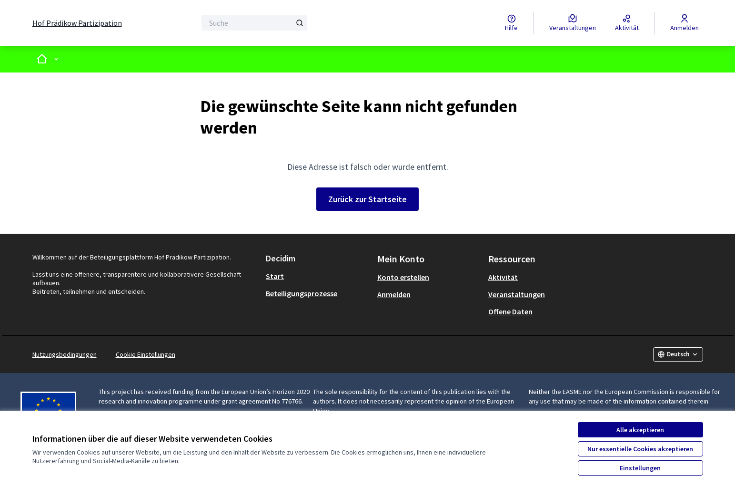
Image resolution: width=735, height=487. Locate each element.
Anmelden (394, 294)
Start (275, 276)
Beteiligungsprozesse (301, 293)
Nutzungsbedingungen (64, 354)
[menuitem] (317, 276)
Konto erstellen (403, 277)
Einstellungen (640, 468)
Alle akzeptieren (640, 429)
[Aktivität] (627, 23)
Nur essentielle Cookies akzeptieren (640, 449)
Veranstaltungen (516, 294)
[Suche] (254, 23)
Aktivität (503, 277)
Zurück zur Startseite (367, 199)
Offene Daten (510, 311)
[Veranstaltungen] (572, 23)
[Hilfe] (511, 23)
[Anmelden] (684, 23)
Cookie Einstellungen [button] (145, 354)
